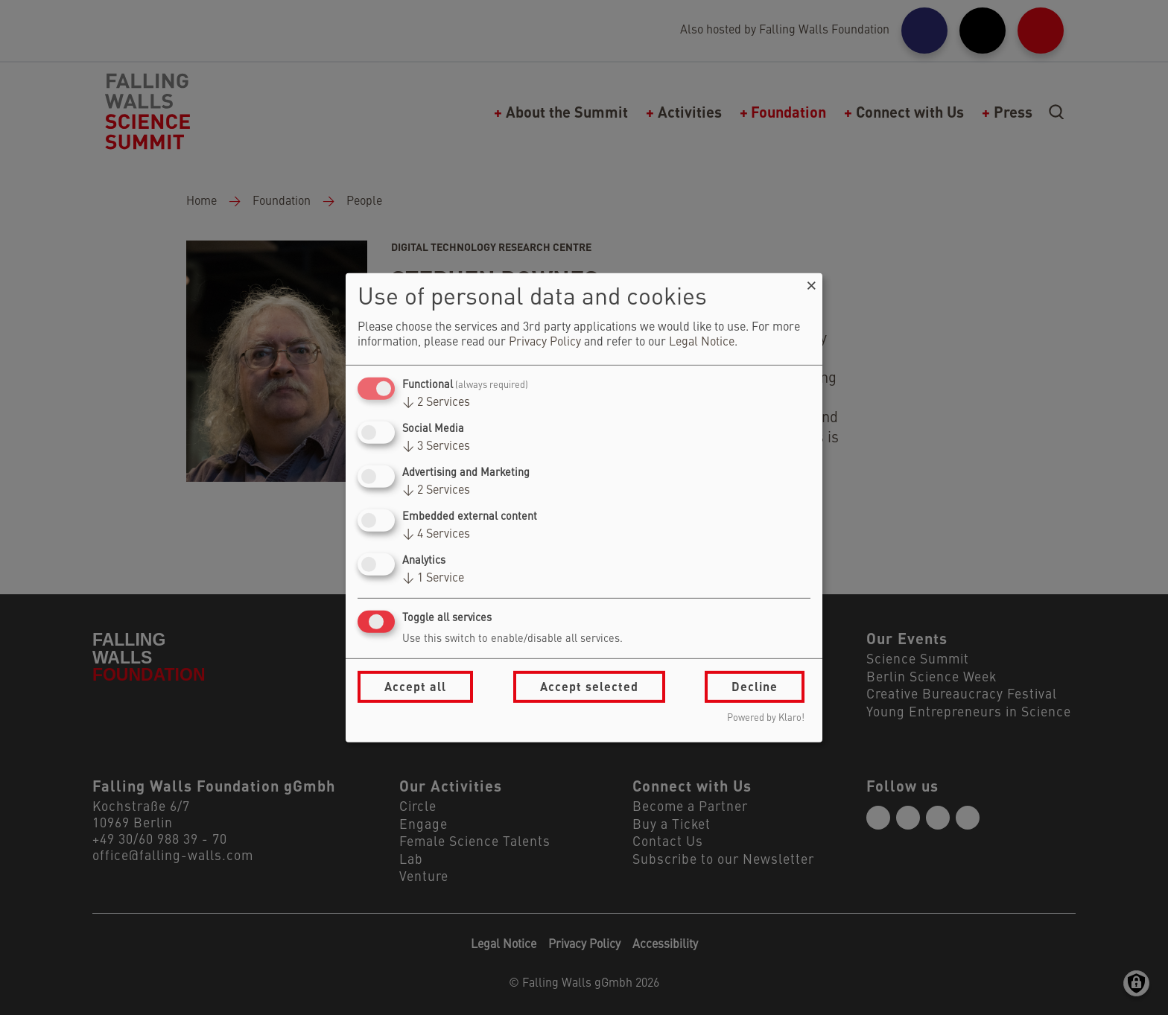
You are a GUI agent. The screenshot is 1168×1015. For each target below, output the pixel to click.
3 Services (436, 446)
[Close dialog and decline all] (811, 282)
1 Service (433, 578)
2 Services (436, 402)
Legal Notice (701, 343)
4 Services (436, 534)
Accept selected (589, 686)
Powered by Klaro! (765, 718)
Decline (754, 686)
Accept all (415, 686)
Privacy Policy (545, 343)
